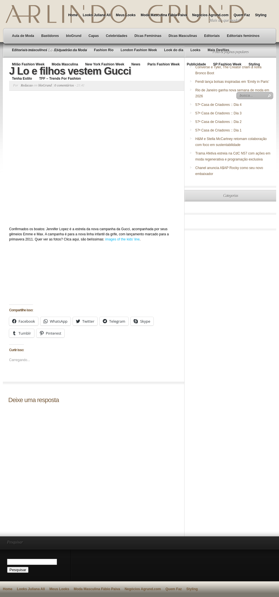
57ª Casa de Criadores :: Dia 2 (218, 122)
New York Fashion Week (104, 64)
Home (72, 15)
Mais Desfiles (218, 50)
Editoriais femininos (243, 36)
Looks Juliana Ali (97, 15)
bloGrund (73, 36)
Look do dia (173, 50)
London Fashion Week (139, 50)
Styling (260, 15)
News (136, 64)
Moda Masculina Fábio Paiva (164, 15)
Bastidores (50, 36)
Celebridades (116, 36)
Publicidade (196, 64)
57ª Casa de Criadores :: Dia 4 (218, 105)
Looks (195, 50)
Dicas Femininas (147, 36)
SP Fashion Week (227, 64)
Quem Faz (242, 15)
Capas (94, 36)
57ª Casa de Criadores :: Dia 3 (218, 113)
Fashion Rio (104, 50)
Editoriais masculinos (29, 50)
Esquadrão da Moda (70, 50)
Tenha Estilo (22, 79)
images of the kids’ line (122, 239)
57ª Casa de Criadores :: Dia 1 (218, 130)
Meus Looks (126, 15)
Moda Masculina (65, 64)
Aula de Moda (23, 36)
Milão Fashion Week (28, 64)
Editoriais (212, 36)
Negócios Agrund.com (210, 15)
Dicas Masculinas (183, 36)
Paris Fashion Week (163, 64)
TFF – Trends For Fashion (60, 79)
